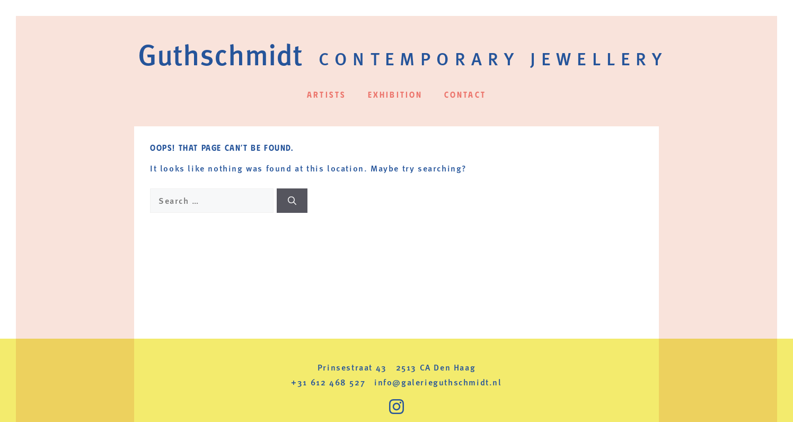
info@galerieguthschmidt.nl (438, 382)
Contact (465, 94)
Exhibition (395, 94)
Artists (326, 94)
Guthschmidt (220, 53)
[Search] (292, 200)
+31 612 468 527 (328, 382)
